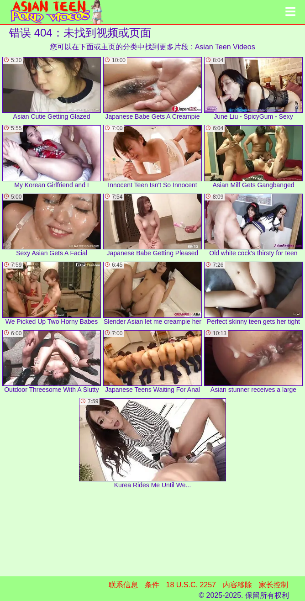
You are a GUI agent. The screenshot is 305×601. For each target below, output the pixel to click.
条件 (152, 585)
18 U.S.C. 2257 (191, 585)
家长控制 (273, 585)
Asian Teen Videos (225, 47)
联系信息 (123, 585)
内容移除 (237, 585)
